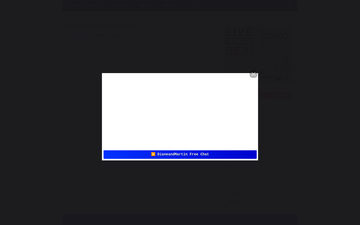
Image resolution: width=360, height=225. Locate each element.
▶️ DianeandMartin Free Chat (180, 154)
